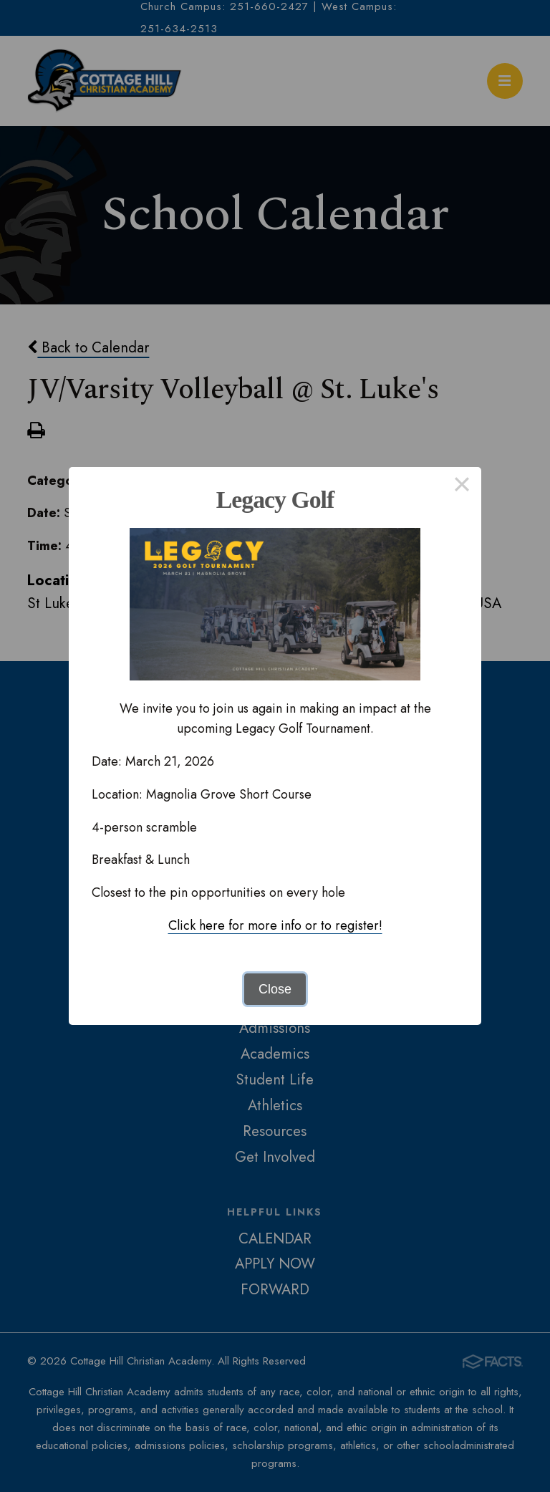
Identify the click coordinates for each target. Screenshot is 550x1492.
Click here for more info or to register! (275, 925)
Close (275, 989)
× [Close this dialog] (461, 486)
